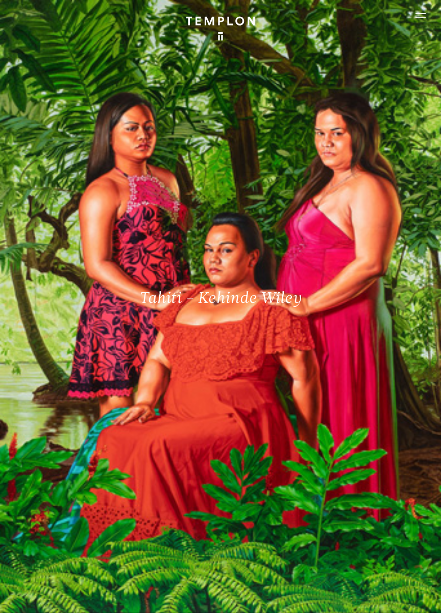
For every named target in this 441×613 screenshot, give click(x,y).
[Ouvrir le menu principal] (420, 15)
